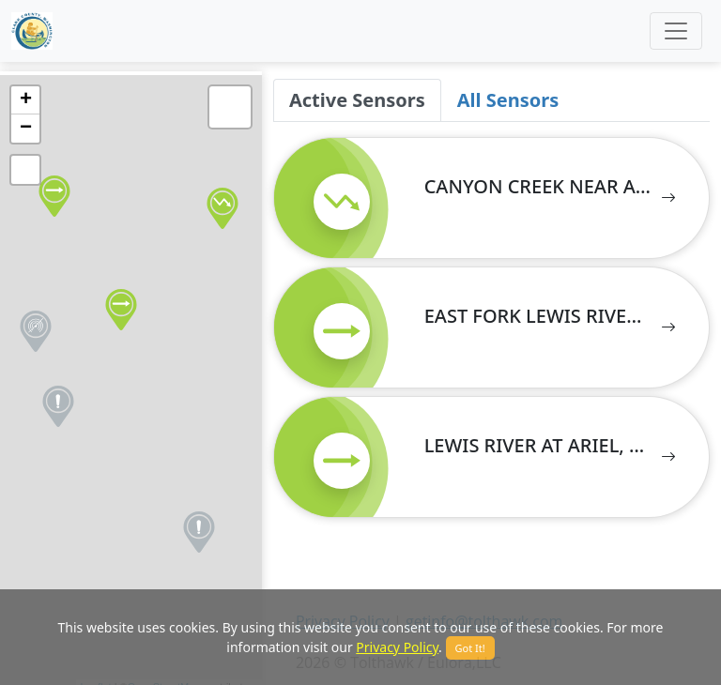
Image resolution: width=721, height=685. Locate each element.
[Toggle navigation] (676, 31)
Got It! (470, 648)
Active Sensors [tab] (357, 100)
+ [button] (26, 100)
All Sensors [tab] (508, 100)
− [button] (26, 128)
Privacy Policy (397, 647)
